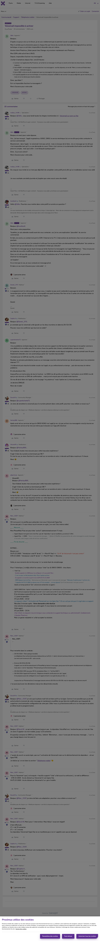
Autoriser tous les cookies (87, 936)
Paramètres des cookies (50, 936)
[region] (50, 928)
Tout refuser (68, 936)
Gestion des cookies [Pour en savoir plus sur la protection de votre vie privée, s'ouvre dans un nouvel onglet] (21, 929)
